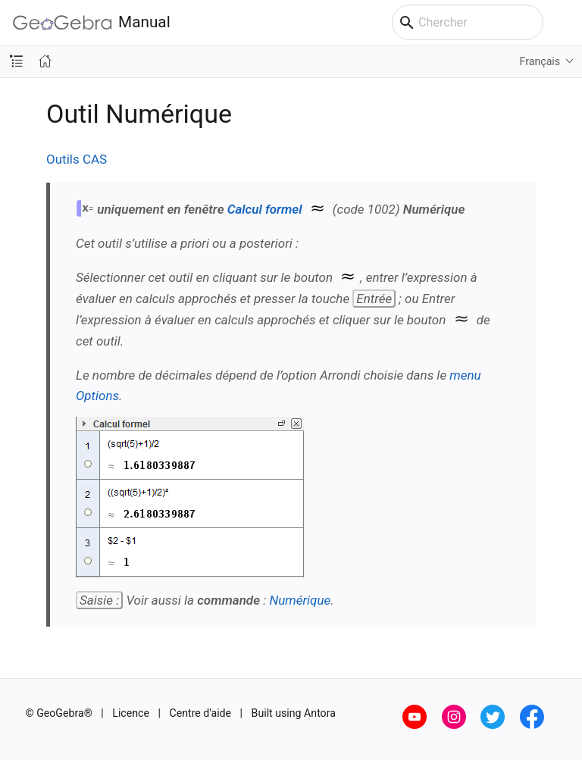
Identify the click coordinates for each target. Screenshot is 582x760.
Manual (92, 22)
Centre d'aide (201, 713)
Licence (130, 713)
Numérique (299, 600)
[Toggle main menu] (562, 22)
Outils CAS (76, 159)
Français (540, 61)
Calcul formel (264, 209)
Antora (320, 713)
